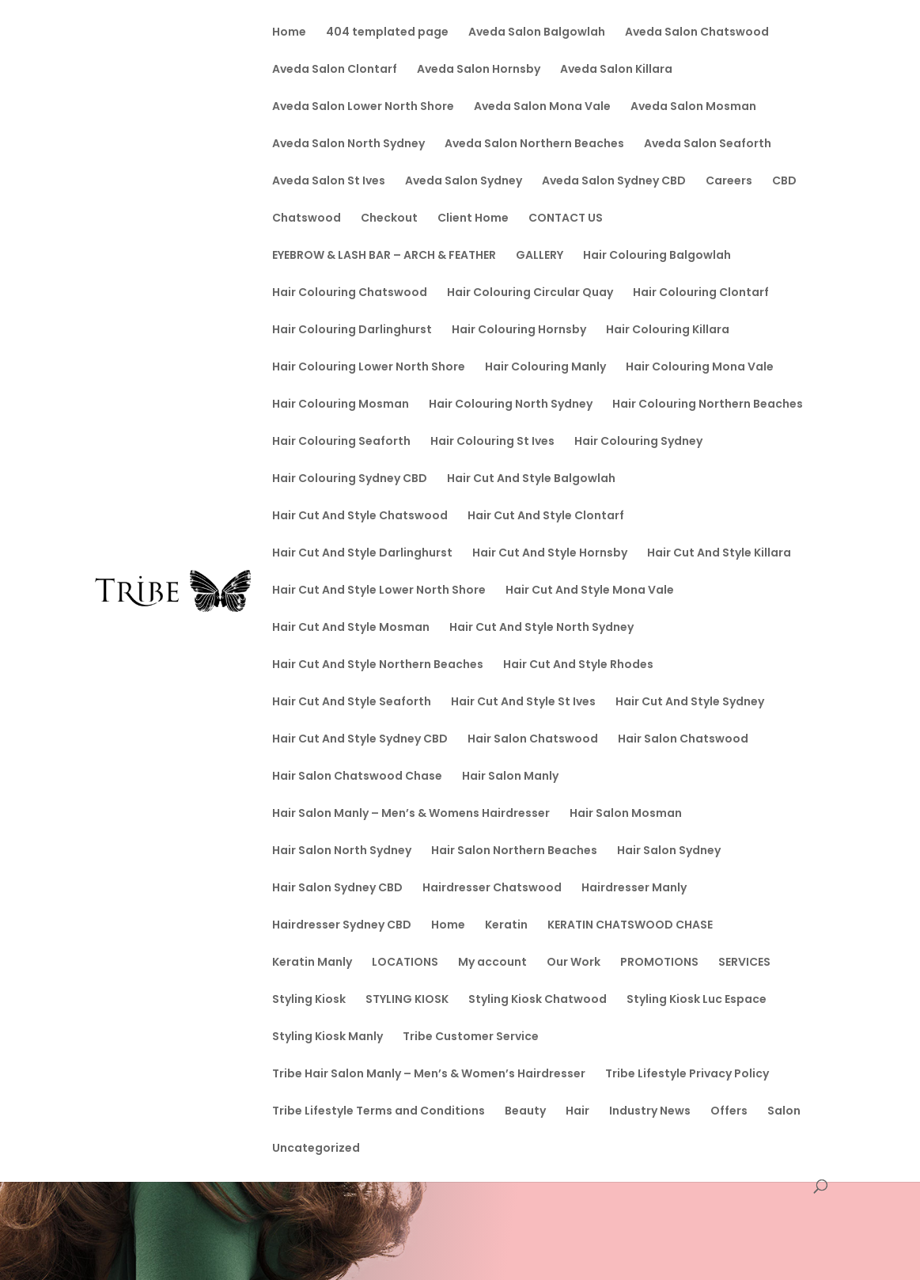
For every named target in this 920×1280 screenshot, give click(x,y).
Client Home (473, 219)
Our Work (573, 963)
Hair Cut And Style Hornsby (549, 553)
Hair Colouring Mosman (340, 405)
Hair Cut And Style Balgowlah (531, 479)
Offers (729, 1112)
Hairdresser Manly (634, 888)
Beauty (525, 1112)
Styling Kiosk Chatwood (537, 1000)
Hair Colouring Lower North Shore (368, 367)
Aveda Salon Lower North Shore (363, 107)
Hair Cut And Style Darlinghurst (362, 553)
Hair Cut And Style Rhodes (578, 665)
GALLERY (539, 256)
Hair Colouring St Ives (492, 442)
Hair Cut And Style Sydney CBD (360, 739)
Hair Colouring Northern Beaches (707, 405)
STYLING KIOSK (407, 1000)
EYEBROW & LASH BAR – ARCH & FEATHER (384, 256)
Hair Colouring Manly (545, 367)
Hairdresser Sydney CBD (341, 925)
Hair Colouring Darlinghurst (352, 330)
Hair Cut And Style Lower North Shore (379, 591)
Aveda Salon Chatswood (697, 33)
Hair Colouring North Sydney (511, 405)
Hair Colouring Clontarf (701, 293)
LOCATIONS (405, 963)
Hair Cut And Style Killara (719, 553)
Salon (784, 1112)
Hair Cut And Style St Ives (523, 702)
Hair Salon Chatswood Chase (357, 777)
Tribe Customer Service (471, 1037)
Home (289, 33)
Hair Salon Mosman (626, 814)
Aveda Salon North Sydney (348, 144)
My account (492, 963)
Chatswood (306, 219)
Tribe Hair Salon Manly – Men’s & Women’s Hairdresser (428, 1074)
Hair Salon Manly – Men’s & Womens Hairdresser (411, 814)
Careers (729, 181)
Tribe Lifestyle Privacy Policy (687, 1074)
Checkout (389, 219)
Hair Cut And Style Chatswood (360, 516)
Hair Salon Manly (510, 777)
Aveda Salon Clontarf (334, 70)
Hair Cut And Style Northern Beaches (377, 665)
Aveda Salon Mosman (693, 107)
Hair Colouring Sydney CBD (349, 479)
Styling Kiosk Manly (327, 1037)
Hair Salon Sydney (669, 851)
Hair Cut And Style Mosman (351, 628)
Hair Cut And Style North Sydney (541, 628)
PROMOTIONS (659, 963)
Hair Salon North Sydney (341, 851)
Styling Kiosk (309, 1000)
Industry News (650, 1112)
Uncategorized (316, 1149)
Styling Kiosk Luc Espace (697, 1000)
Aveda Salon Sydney (463, 181)
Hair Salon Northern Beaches (514, 851)
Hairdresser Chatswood (492, 888)
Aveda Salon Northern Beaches (534, 144)
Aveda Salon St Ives (328, 181)
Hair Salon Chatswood (533, 739)
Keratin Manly (312, 963)
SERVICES (744, 963)
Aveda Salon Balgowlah (536, 33)
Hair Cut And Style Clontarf (546, 516)
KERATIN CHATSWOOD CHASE (630, 925)
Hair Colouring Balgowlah (657, 256)
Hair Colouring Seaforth (341, 442)
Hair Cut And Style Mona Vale (589, 591)
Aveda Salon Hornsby (478, 70)
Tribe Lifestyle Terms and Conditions (378, 1112)
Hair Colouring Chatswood (349, 293)
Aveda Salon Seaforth (707, 144)
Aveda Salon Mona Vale (542, 107)
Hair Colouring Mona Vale (700, 367)
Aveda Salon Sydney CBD (614, 181)
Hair (577, 1112)
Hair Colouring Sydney (638, 442)
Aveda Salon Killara (616, 70)
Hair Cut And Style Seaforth (351, 702)
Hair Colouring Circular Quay (530, 293)
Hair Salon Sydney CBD (337, 888)
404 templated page (387, 33)
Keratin (506, 925)
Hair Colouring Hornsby (519, 330)
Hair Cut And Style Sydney (689, 702)
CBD (784, 181)
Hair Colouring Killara (667, 330)
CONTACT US (565, 219)
